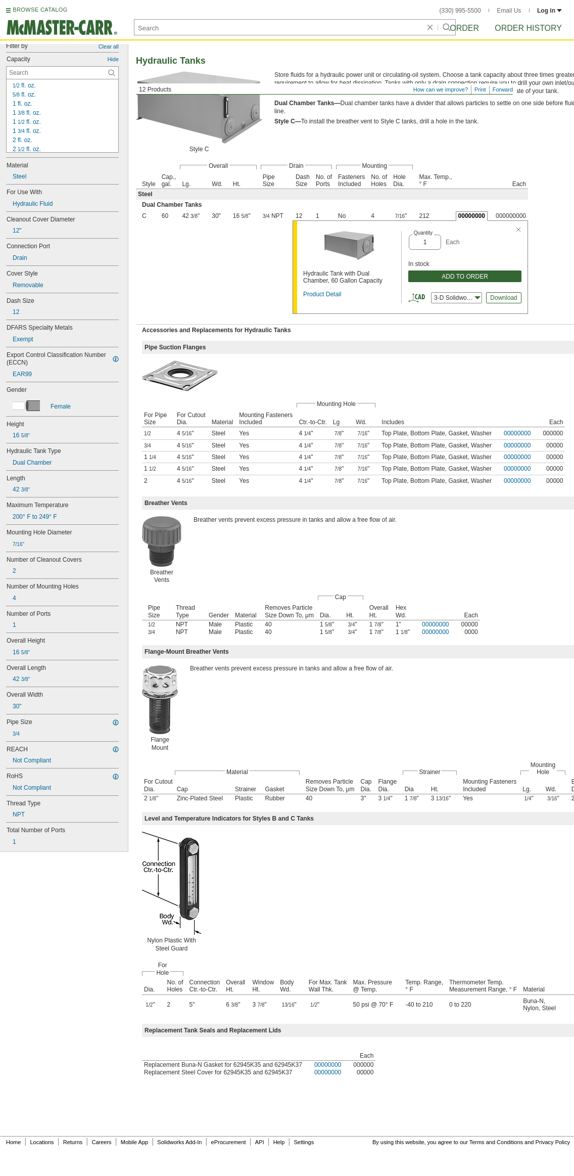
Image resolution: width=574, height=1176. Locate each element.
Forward (503, 89)
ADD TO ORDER (465, 276)
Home (13, 1142)
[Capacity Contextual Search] (62, 72)
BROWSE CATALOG (40, 10)
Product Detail (322, 294)
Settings (304, 1142)
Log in (549, 10)
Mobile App (134, 1142)
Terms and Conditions (496, 1142)
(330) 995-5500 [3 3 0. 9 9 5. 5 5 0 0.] (460, 10)
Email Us (509, 10)
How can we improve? (440, 89)
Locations (42, 1142)
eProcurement (228, 1142)
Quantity (423, 233)
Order (464, 28)
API (259, 1142)
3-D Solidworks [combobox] (457, 297)
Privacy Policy (553, 1142)
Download (503, 297)
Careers (101, 1142)
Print (480, 89)
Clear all (109, 46)
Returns (73, 1142)
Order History (528, 28)
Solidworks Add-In (179, 1142)
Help (279, 1142)
